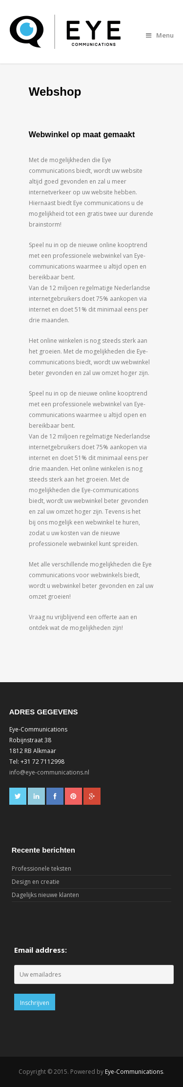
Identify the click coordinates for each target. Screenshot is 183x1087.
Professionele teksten (41, 868)
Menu (160, 35)
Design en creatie (36, 882)
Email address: (40, 950)
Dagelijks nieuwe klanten (45, 895)
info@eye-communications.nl (49, 772)
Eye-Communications (134, 1071)
